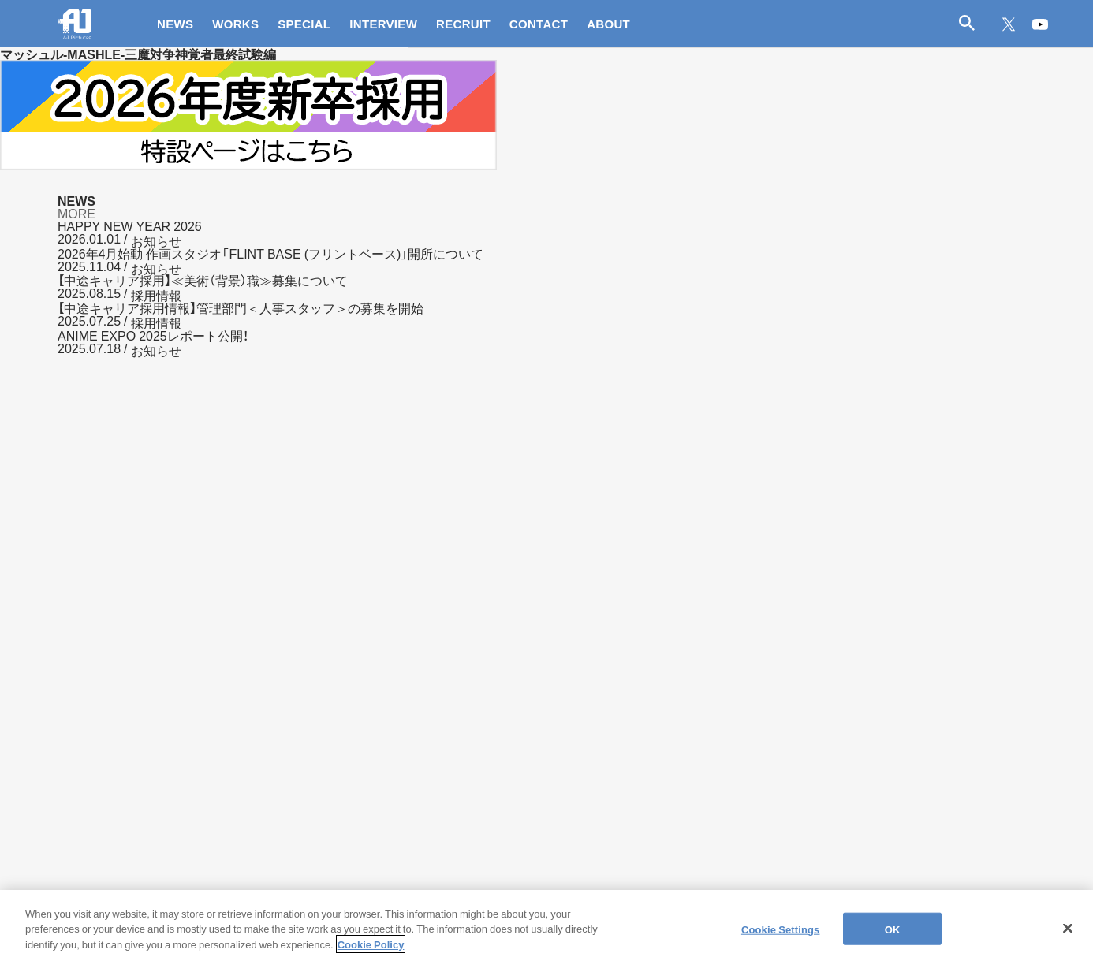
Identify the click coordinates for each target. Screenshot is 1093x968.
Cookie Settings (780, 937)
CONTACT (538, 23)
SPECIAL (304, 23)
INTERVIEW (383, 23)
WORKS (235, 23)
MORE (76, 212)
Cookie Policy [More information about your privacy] (371, 953)
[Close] (1067, 937)
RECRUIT (463, 23)
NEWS (175, 23)
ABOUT (608, 23)
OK (893, 937)
